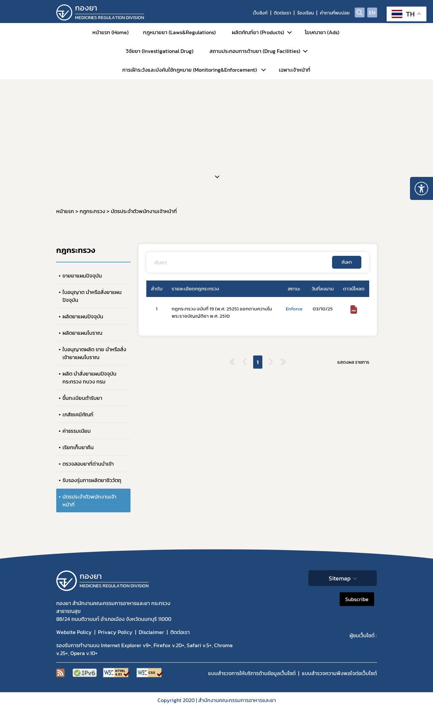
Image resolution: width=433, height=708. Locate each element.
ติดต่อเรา (282, 13)
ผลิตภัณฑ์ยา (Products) (258, 32)
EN (372, 12)
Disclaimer (151, 632)
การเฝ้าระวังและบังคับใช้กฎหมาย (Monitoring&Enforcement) (189, 70)
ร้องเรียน (305, 13)
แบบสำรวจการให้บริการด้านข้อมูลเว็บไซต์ (252, 673)
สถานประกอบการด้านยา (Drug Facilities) (254, 51)
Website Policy (74, 632)
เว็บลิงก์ (260, 13)
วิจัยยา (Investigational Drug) (159, 51)
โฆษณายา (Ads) (322, 32)
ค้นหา (347, 262)
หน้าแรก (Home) (110, 32)
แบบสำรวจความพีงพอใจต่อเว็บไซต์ (339, 673)
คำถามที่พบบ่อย (334, 13)
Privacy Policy (115, 632)
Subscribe (357, 599)
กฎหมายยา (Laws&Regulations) (179, 32)
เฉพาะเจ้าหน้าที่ (294, 70)
